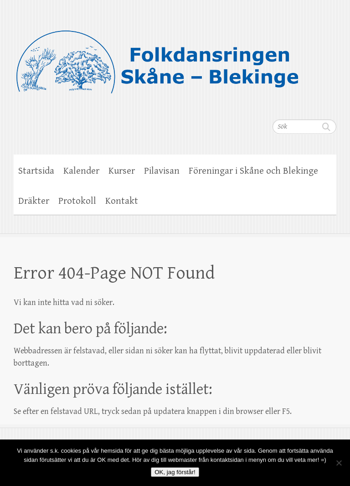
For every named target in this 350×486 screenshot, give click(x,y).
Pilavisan (162, 170)
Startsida (36, 170)
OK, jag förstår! (175, 472)
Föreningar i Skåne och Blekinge (253, 170)
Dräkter (33, 201)
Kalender (81, 170)
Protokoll (77, 201)
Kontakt (121, 201)
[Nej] (338, 462)
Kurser (121, 170)
